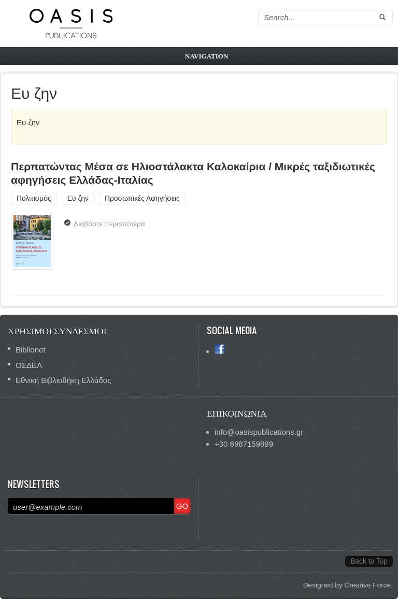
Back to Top (369, 561)
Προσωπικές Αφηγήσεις (142, 198)
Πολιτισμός (34, 198)
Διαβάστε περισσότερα (112, 225)
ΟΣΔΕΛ (29, 365)
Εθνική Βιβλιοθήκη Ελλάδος (63, 380)
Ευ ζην (78, 198)
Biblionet (31, 349)
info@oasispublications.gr (259, 432)
